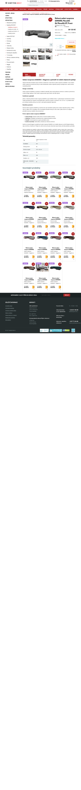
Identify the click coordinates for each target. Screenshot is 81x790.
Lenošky (9, 38)
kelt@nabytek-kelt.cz (55, 1)
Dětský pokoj (23, 9)
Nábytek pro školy (10, 86)
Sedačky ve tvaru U (12, 27)
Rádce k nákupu (8, 313)
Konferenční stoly (11, 50)
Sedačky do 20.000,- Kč (13, 29)
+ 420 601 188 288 (33, 1)
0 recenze (66, 26)
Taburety (9, 45)
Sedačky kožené (11, 33)
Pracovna (39, 9)
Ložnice (16, 9)
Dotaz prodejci (71, 54)
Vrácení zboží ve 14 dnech (11, 315)
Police (8, 60)
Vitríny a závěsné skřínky (13, 57)
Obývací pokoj (31, 9)
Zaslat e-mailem (62, 54)
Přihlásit (71, 1)
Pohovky (9, 41)
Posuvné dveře (10, 62)
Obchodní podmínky (9, 308)
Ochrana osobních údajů (10, 310)
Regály (8, 64)
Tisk (56, 55)
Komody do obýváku (12, 52)
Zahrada (75, 9)
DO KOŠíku (70, 46)
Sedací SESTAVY (11, 36)
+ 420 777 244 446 (73, 321)
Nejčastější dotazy (60, 38)
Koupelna (51, 9)
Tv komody (9, 55)
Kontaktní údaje (8, 305)
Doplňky (9, 69)
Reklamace (8, 320)
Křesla (8, 43)
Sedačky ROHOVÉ (11, 25)
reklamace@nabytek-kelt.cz (75, 323)
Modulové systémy (11, 22)
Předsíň (45, 9)
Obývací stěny (10, 48)
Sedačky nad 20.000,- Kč (13, 31)
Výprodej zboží (59, 9)
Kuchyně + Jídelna (8, 9)
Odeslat (67, 295)
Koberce (9, 67)
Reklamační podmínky (10, 317)
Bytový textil (68, 9)
